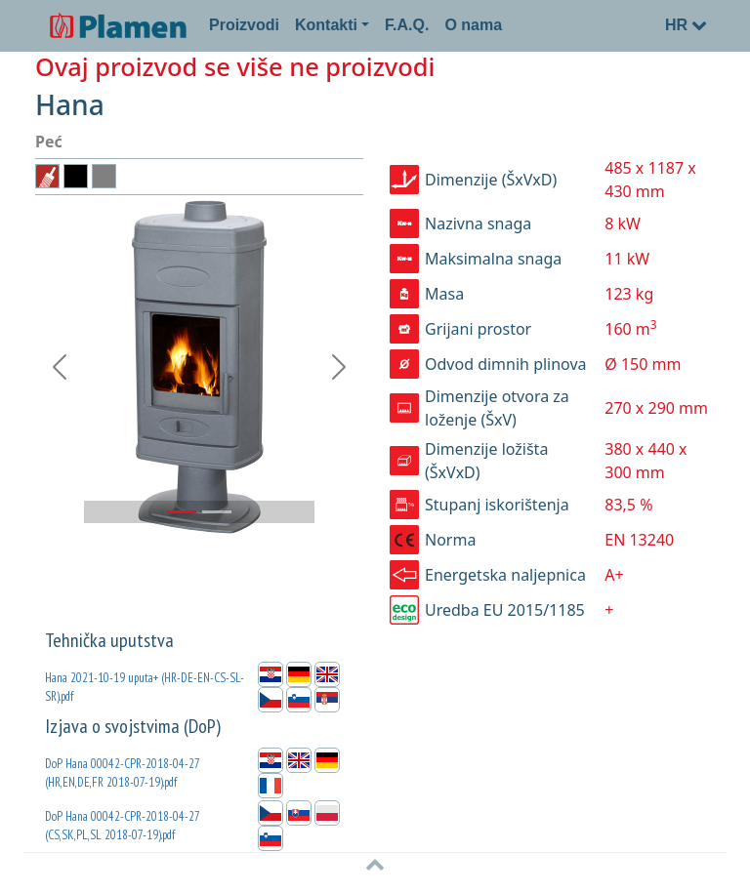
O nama (473, 25)
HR (686, 25)
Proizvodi (244, 25)
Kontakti (326, 25)
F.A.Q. (407, 25)
